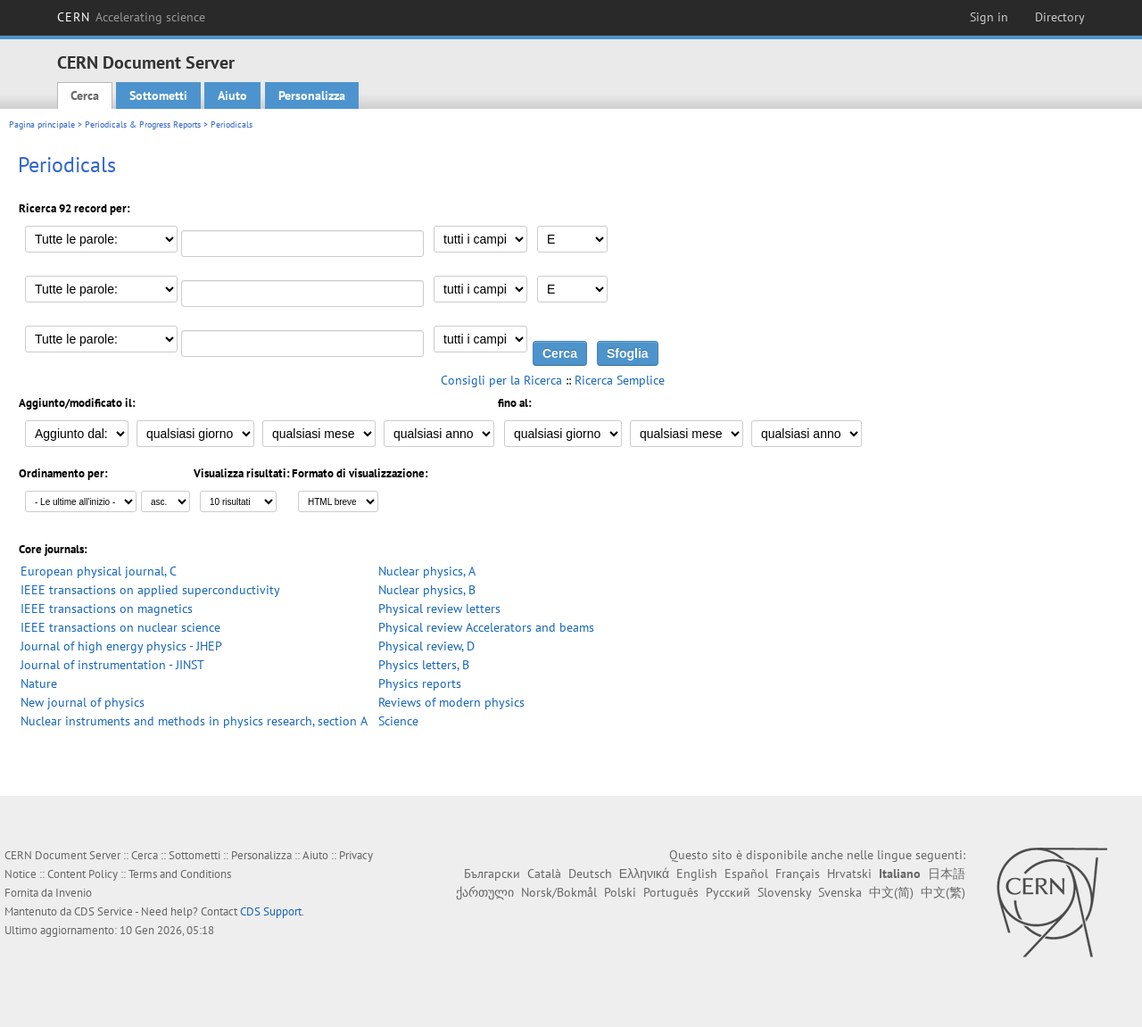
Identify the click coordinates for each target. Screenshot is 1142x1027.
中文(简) (891, 892)
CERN (131, 17)
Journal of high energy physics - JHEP (121, 646)
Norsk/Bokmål (559, 892)
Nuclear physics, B (427, 590)
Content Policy (82, 874)
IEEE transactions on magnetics (107, 608)
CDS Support (271, 911)
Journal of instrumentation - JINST (112, 665)
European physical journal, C (99, 571)
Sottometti (158, 95)
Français (797, 873)
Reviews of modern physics (451, 702)
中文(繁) (943, 892)
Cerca (84, 95)
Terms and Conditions (179, 874)
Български (492, 873)
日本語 (946, 873)
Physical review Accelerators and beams (486, 627)
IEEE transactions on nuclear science (120, 627)
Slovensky (784, 892)
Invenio (73, 892)
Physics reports (419, 683)
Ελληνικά (644, 873)
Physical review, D (426, 646)
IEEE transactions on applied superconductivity (150, 590)
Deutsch (590, 873)
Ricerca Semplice (620, 380)
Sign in (989, 17)
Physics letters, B (423, 665)
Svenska (840, 892)
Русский (728, 892)
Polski (620, 892)
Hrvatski (849, 873)
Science (398, 721)
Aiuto (232, 95)
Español (746, 873)
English (696, 873)
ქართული (485, 892)
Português (671, 892)
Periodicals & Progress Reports (143, 124)
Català (544, 873)
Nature (39, 683)
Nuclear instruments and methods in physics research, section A (194, 721)
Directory (1060, 17)
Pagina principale (42, 124)
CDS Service (103, 911)
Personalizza (311, 95)
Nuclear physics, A (427, 571)
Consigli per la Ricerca (501, 380)
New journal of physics (83, 702)
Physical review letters (439, 608)
